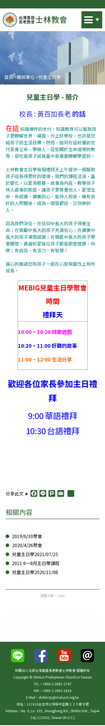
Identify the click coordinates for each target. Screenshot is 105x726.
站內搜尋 (84, 18)
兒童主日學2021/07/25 (33, 554)
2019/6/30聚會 (25, 536)
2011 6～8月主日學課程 (35, 563)
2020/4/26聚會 (25, 545)
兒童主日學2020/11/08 (33, 572)
